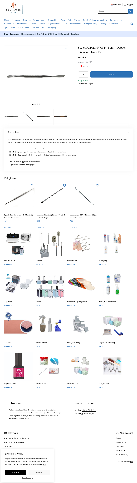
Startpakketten (23, 27)
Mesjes (42, 24)
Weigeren (39, 472)
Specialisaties (9, 27)
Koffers (33, 24)
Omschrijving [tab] (68, 132)
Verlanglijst (120, 412)
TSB (131, 427)
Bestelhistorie (121, 407)
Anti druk (7, 308)
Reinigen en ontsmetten (107, 267)
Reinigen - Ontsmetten (109, 24)
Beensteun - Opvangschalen (34, 20)
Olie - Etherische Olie (72, 24)
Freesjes (39, 226)
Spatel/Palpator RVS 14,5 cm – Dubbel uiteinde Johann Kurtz (58, 34)
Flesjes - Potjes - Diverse (70, 20)
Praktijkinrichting (90, 24)
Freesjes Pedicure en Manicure (95, 20)
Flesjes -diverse (41, 308)
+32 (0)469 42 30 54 (89, 375)
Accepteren (15, 472)
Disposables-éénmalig (107, 308)
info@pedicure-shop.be (86, 379)
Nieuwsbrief (120, 416)
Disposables (52, 20)
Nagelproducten (54, 24)
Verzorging (51, 27)
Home (6, 20)
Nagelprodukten (10, 349)
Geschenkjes (9, 24)
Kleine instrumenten (28, 34)
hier (44, 464)
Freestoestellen (116, 20)
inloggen (128, 5)
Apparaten (16, 20)
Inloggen (119, 403)
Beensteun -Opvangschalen (77, 267)
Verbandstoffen (38, 27)
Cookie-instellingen (27, 478)
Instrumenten (22, 24)
